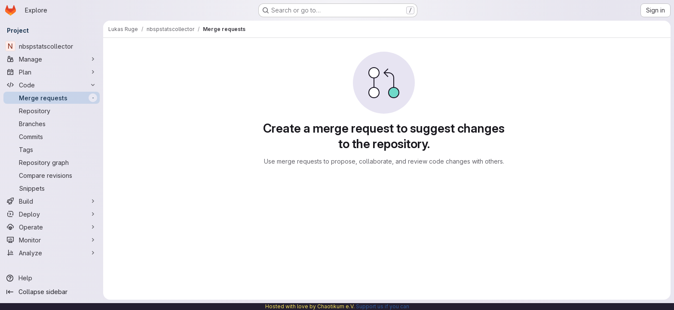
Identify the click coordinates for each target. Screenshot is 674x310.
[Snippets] (51, 188)
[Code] (51, 85)
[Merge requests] (51, 98)
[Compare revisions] (51, 175)
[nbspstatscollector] (51, 46)
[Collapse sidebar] (51, 292)
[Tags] (51, 149)
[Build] (51, 201)
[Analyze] (51, 253)
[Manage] (51, 59)
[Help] (51, 278)
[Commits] (51, 136)
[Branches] (51, 124)
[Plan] (51, 72)
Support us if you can (382, 306)
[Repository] (51, 111)
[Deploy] (51, 214)
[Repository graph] (51, 162)
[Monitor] (51, 240)
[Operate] (51, 227)
